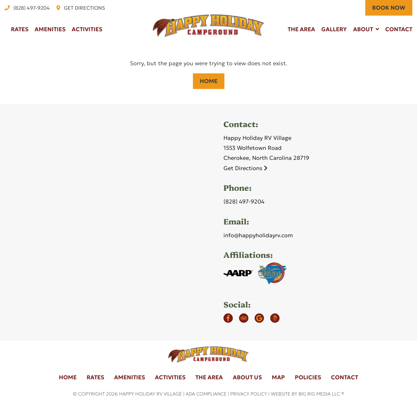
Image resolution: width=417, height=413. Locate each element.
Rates (19, 29)
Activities (87, 29)
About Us (247, 377)
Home (209, 81)
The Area (301, 29)
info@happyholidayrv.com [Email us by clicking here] (258, 235)
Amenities (50, 29)
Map (278, 377)
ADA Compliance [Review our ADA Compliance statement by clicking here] (206, 394)
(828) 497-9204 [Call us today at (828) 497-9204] (244, 201)
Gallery (334, 29)
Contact (398, 29)
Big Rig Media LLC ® (321, 394)
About (363, 29)
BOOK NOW (388, 7)
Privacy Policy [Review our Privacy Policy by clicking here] (248, 394)
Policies (308, 377)
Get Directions (245, 168)
